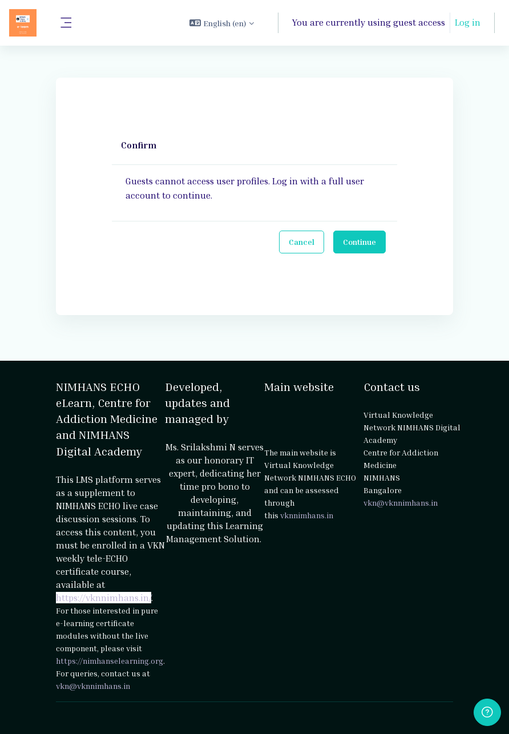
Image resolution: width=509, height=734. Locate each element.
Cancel (301, 242)
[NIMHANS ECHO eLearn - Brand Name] (23, 23)
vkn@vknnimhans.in (93, 686)
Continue (359, 242)
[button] (222, 23)
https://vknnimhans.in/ (103, 597)
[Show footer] (487, 712)
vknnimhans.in (306, 515)
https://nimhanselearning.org (109, 661)
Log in (467, 22)
